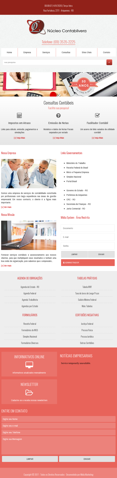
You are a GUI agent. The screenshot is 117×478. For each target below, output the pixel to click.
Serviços (46, 52)
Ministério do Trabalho (76, 163)
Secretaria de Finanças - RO (78, 204)
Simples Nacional (73, 176)
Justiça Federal (87, 323)
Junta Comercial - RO (75, 208)
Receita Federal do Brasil (77, 167)
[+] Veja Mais (19, 137)
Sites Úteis (87, 52)
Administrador (72, 262)
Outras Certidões (87, 343)
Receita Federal (29, 323)
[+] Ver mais (6, 207)
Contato (106, 52)
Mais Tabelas (87, 306)
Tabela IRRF (87, 287)
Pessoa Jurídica (87, 336)
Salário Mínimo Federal (87, 299)
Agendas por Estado (30, 306)
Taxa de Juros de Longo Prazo (87, 293)
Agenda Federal (29, 293)
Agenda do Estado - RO (30, 287)
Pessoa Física (87, 330)
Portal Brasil (71, 181)
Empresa (27, 52)
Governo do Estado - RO (77, 190)
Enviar (101, 254)
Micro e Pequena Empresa (77, 172)
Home (9, 52)
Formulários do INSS (30, 330)
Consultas (66, 52)
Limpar (74, 254)
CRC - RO (70, 199)
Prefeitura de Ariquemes (76, 194)
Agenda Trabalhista (30, 299)
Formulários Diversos (29, 343)
